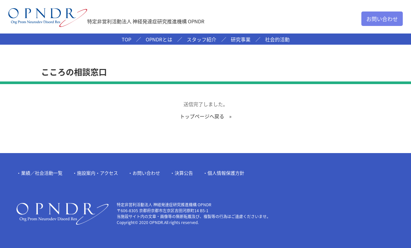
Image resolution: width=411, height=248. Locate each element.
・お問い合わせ (144, 172)
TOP (126, 39)
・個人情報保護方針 (223, 172)
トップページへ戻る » (205, 116)
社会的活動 (277, 39)
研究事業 (241, 39)
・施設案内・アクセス (95, 172)
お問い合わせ (382, 19)
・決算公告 (181, 172)
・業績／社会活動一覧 (39, 172)
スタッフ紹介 (201, 39)
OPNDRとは (159, 39)
